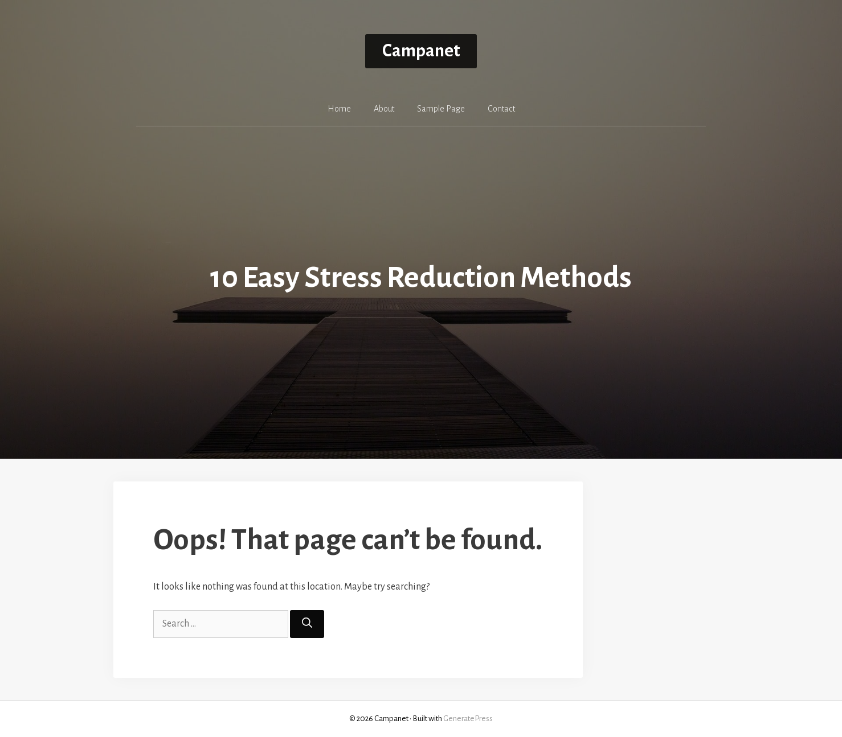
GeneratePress (468, 718)
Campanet (421, 51)
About (384, 108)
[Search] (307, 624)
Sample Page (441, 108)
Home (339, 108)
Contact (501, 108)
